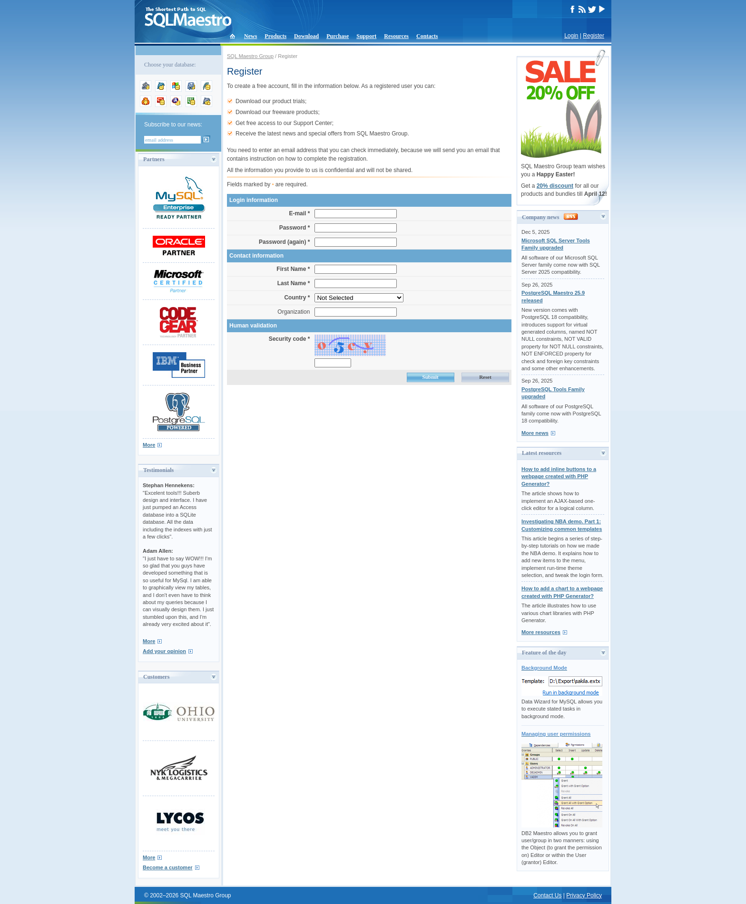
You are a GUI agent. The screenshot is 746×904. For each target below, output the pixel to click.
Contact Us (547, 895)
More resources (540, 632)
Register (593, 35)
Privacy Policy (584, 895)
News (250, 36)
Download (306, 36)
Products (275, 36)
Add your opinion (164, 651)
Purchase (337, 36)
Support (366, 36)
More (149, 445)
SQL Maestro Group (250, 56)
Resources (396, 36)
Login (571, 35)
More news (535, 433)
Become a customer (168, 867)
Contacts (427, 36)
